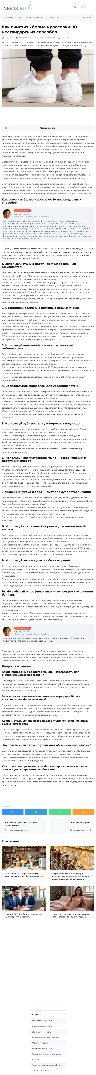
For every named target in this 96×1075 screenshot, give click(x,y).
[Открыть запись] (24, 864)
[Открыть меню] (92, 7)
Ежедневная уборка (42, 1026)
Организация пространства (45, 1037)
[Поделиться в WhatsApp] (60, 812)
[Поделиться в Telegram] (36, 812)
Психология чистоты (42, 1048)
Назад (88, 17)
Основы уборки (40, 1043)
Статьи (35, 1059)
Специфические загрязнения (46, 1054)
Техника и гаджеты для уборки (47, 1065)
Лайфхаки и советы (41, 1032)
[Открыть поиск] (75, 7)
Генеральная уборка (42, 1021)
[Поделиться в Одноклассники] (83, 812)
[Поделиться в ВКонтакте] (13, 812)
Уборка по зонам (40, 1070)
